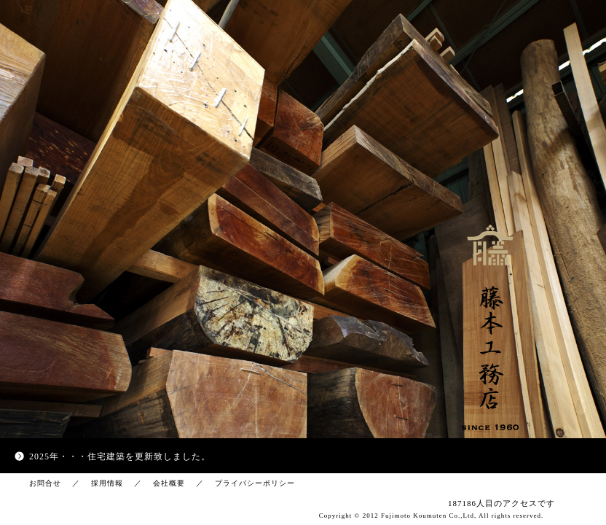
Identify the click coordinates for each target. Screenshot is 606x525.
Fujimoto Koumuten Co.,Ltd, (428, 515)
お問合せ (45, 483)
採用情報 (107, 483)
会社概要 (169, 483)
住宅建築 (106, 456)
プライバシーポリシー (255, 483)
